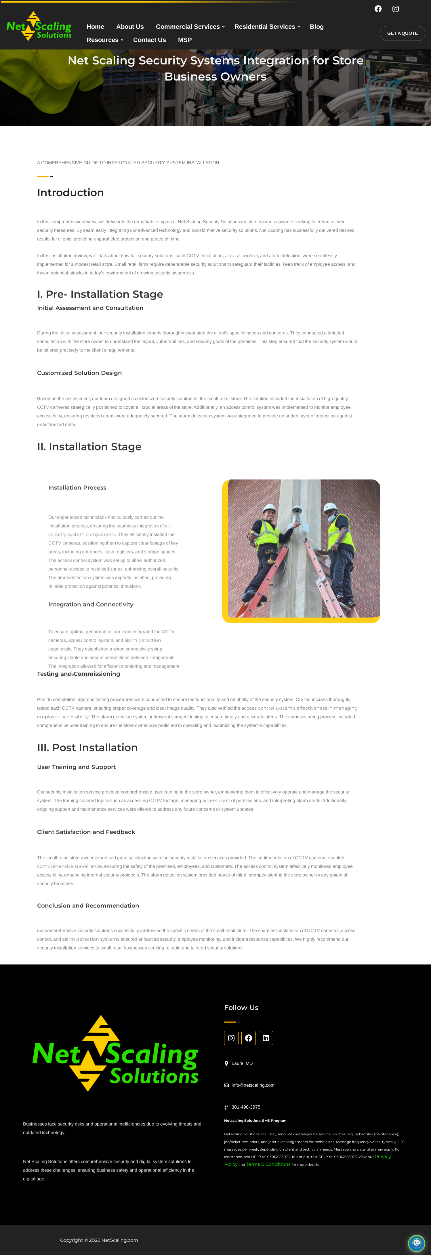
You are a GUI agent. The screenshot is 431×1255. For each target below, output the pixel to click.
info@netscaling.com (253, 1085)
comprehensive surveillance (69, 907)
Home (95, 27)
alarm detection (142, 862)
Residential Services (264, 27)
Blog (317, 27)
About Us (130, 27)
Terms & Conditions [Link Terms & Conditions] (268, 1164)
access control (218, 834)
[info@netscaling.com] (226, 1085)
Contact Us (149, 40)
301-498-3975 (246, 1107)
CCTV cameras (53, 448)
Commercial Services (188, 27)
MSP (185, 40)
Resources (103, 40)
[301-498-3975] (226, 1107)
